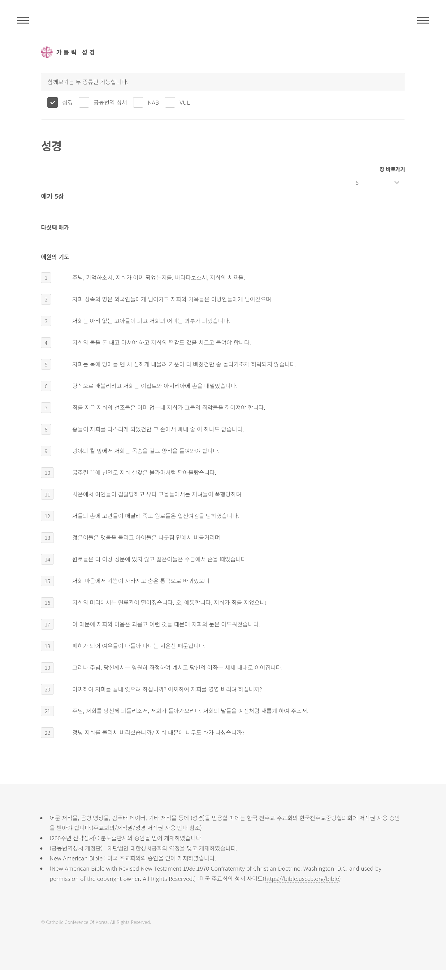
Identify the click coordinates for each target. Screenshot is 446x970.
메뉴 (423, 20)
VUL (185, 102)
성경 (67, 102)
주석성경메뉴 (23, 20)
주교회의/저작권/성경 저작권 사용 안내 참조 (146, 827)
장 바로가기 (392, 169)
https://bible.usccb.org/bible (302, 878)
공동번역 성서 (110, 102)
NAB (153, 102)
